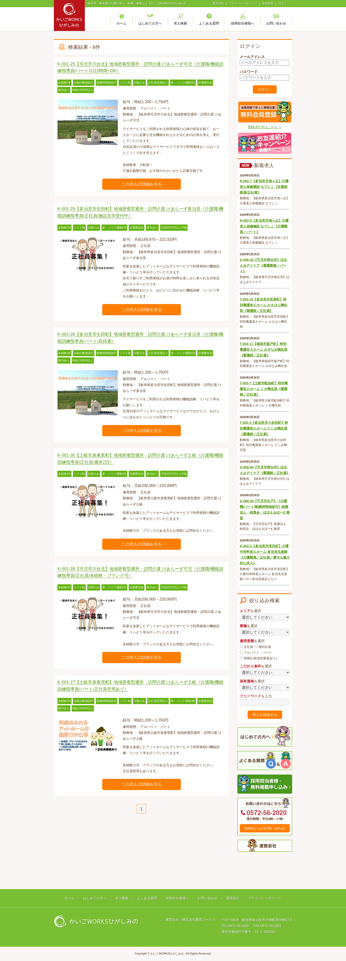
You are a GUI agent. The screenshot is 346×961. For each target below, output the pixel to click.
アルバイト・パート (256, 652)
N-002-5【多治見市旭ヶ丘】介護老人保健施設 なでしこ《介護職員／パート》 (264, 226)
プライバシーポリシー (243, 3)
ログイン (284, 3)
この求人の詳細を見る (141, 184)
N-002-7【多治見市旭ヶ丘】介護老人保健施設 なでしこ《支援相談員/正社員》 (264, 186)
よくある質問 (147, 898)
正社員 (246, 647)
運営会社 (218, 3)
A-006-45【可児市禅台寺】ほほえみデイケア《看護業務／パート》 (263, 265)
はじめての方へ (95, 898)
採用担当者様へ (177, 898)
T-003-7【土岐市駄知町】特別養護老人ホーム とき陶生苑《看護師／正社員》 (264, 388)
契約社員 (263, 647)
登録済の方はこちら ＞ (265, 127)
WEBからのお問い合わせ (264, 828)
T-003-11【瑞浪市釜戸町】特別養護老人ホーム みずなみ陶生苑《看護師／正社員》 (263, 349)
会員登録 (268, 3)
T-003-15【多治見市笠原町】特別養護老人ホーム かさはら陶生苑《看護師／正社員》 (263, 305)
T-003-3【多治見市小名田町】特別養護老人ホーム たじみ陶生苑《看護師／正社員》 (264, 428)
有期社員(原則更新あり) (258, 658)
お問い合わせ (208, 898)
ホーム (70, 898)
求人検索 (121, 898)
